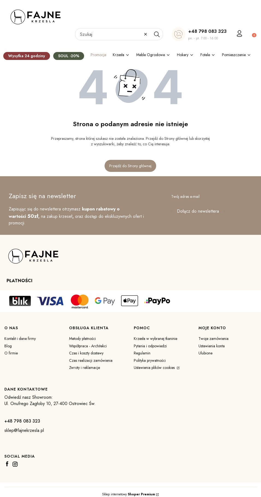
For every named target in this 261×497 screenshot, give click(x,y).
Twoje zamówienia (213, 338)
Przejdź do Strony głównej (130, 166)
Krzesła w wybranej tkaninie (155, 338)
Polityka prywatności (150, 360)
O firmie (11, 353)
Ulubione (205, 353)
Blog (8, 346)
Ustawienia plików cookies (155, 367)
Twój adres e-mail (185, 196)
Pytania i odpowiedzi (150, 346)
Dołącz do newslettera (198, 211)
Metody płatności (82, 338)
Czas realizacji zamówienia (90, 360)
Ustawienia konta (211, 346)
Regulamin (142, 353)
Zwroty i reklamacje (84, 367)
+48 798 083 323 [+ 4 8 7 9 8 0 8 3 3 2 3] (207, 31)
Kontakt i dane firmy (20, 338)
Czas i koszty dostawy (86, 353)
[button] (157, 34)
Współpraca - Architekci (88, 346)
